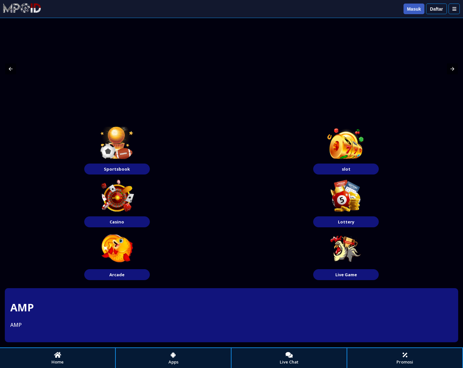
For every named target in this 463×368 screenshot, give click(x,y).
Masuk (414, 9)
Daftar (436, 9)
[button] (10, 68)
